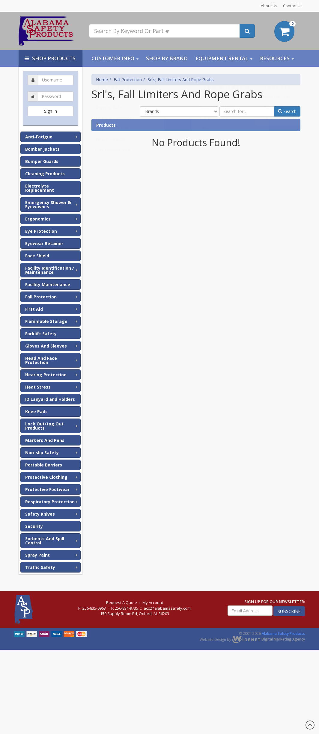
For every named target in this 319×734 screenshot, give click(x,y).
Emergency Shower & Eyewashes (48, 204)
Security (34, 526)
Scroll (310, 725)
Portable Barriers (43, 465)
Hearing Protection (46, 374)
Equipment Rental (221, 58)
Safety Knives (40, 514)
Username (50, 74)
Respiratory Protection (50, 502)
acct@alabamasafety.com (167, 608)
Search (287, 111)
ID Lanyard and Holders (50, 399)
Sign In (50, 111)
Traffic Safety (40, 567)
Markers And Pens (44, 440)
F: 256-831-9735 (124, 608)
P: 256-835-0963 (92, 608)
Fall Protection (41, 297)
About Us (269, 5)
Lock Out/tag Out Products (44, 426)
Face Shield (37, 256)
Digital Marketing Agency (268, 639)
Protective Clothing (46, 477)
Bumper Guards (41, 161)
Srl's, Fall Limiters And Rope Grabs (181, 79)
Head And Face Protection (41, 360)
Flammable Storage (46, 321)
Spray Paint (37, 555)
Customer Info (112, 58)
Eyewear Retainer (44, 243)
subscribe (289, 611)
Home (102, 79)
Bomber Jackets (42, 149)
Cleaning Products (45, 173)
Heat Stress (38, 387)
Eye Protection (41, 231)
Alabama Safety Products (283, 633)
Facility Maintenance (47, 284)
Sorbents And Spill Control (44, 541)
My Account (152, 602)
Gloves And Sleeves (46, 346)
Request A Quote (121, 602)
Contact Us (293, 5)
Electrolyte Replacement (39, 188)
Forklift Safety (41, 333)
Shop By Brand (167, 58)
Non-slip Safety (42, 452)
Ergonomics (38, 219)
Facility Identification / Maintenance (49, 270)
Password (50, 90)
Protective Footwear (47, 489)
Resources (275, 58)
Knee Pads (36, 411)
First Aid (34, 309)
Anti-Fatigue (38, 137)
